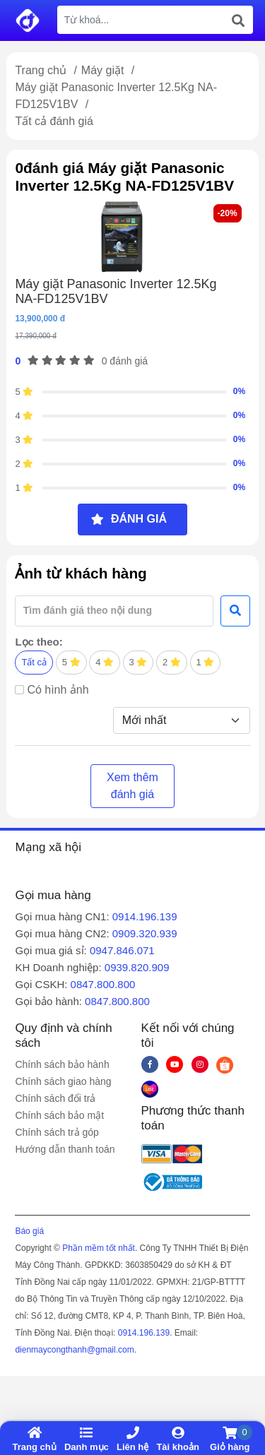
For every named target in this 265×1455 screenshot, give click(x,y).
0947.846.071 (122, 950)
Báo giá (29, 1231)
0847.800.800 (103, 984)
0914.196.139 (144, 916)
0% (239, 391)
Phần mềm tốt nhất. (99, 1248)
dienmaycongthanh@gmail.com (74, 1350)
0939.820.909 (137, 967)
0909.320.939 (144, 933)
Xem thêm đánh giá (132, 785)
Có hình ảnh (57, 690)
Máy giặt (104, 70)
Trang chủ (40, 70)
